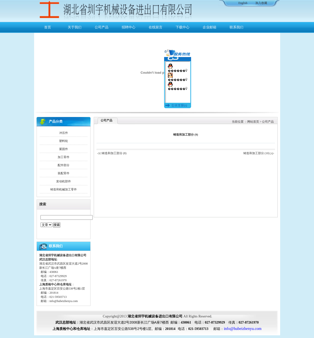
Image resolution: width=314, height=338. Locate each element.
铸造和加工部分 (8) (114, 153)
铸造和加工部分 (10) (259, 153)
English (243, 3)
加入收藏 (261, 3)
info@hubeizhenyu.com (64, 301)
